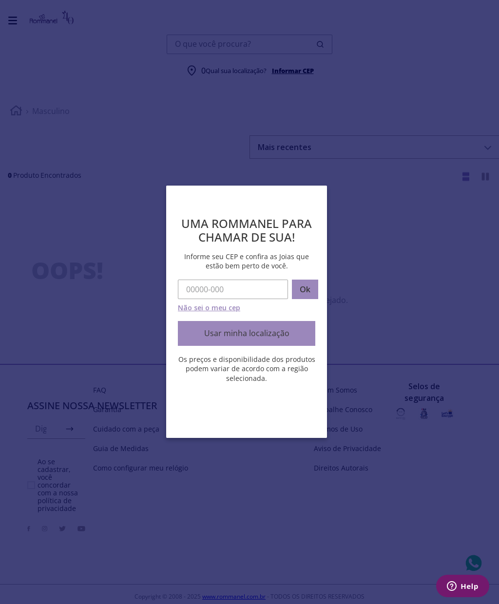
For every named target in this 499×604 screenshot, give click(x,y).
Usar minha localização (246, 333)
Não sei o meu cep (209, 307)
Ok (305, 289)
